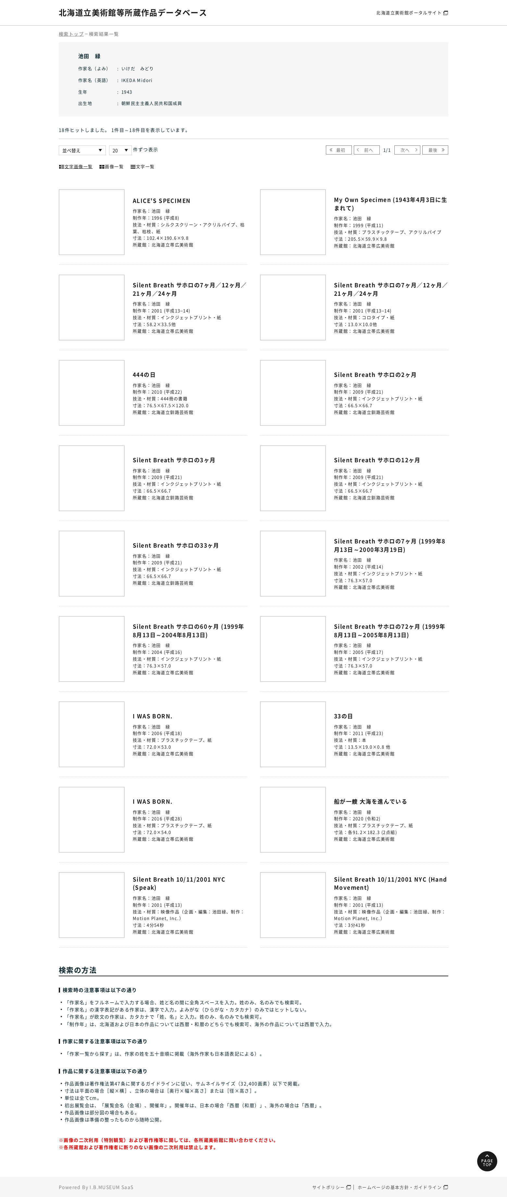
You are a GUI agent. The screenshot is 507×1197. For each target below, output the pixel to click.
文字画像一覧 (76, 166)
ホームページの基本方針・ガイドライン (400, 1187)
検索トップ (71, 34)
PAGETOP (487, 1162)
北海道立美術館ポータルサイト (409, 12)
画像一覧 (111, 166)
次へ (405, 150)
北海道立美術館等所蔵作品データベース (133, 12)
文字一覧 (142, 166)
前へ (369, 150)
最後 (433, 150)
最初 (341, 150)
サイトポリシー (328, 1187)
